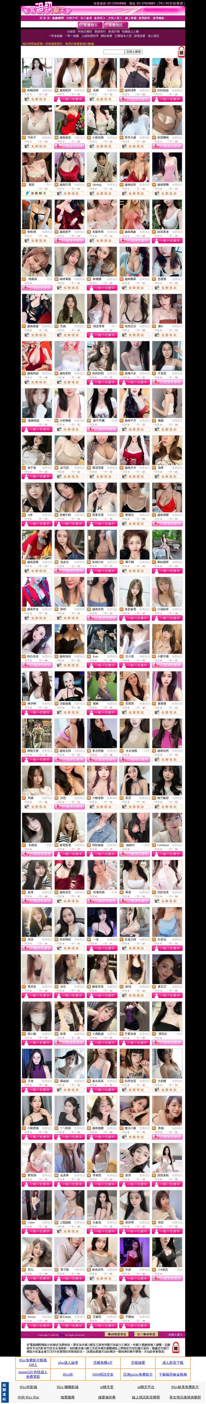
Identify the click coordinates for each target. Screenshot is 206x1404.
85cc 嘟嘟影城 (67, 1387)
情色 (62, 1335)
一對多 (48, 279)
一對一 (48, 184)
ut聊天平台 (146, 1387)
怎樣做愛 (138, 1363)
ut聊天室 (106, 1387)
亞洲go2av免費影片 (138, 1374)
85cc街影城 (28, 1387)
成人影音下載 (172, 1363)
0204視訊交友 (103, 1374)
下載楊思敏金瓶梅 (173, 1374)
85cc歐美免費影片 (185, 1387)
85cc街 (68, 1374)
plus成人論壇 (68, 1363)
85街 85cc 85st (28, 1397)
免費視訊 (47, 90)
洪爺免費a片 (102, 1363)
